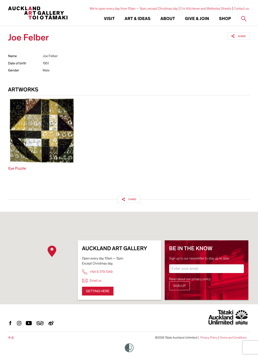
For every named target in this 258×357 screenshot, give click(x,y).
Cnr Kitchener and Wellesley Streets (205, 8)
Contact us (241, 8)
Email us (92, 280)
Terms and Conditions (233, 337)
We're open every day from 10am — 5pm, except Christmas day (134, 8)
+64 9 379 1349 (97, 272)
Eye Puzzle (17, 168)
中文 (11, 338)
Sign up (179, 285)
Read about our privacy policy (190, 279)
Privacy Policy (209, 337)
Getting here (98, 291)
